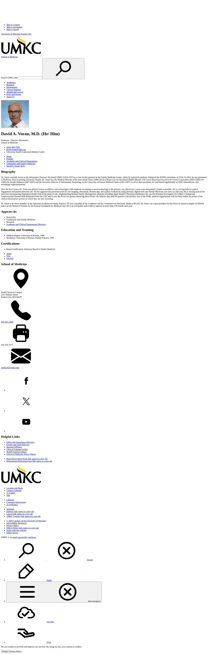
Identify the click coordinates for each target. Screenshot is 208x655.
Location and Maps (14, 488)
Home (9, 156)
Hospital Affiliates (14, 447)
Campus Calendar (13, 490)
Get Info (10, 258)
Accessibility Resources (16, 523)
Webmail (10, 509)
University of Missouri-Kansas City (16, 34)
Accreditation (12, 505)
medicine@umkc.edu (10, 367)
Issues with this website (16, 530)
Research (10, 85)
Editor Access (12, 533)
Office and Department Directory (20, 442)
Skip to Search (12, 29)
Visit (8, 256)
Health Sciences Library (16, 452)
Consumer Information (16, 502)
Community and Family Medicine (20, 163)
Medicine (9, 57)
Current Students (13, 89)
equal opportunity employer (24, 537)
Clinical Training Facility (17, 449)
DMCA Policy (22, 528)
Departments (11, 87)
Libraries (10, 500)
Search (49, 560)
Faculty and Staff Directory (18, 445)
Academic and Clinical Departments (21, 161)
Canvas (19, 514)
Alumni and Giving (14, 92)
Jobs (8, 495)
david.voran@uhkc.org (16, 149)
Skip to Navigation (14, 27)
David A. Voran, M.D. (15, 166)
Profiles (9, 159)
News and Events (13, 94)
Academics (11, 82)
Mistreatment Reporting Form (29, 461)
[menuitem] (106, 551)
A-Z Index (10, 493)
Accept (5, 651)
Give (28, 642)
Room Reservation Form (26, 459)
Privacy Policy (12, 525)
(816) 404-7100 (13, 147)
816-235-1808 (7, 322)
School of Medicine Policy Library (21, 454)
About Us (10, 97)
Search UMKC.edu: (9, 78)
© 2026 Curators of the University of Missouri (26, 521)
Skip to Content (13, 25)
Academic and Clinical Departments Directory (26, 224)
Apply (9, 254)
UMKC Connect (23, 516)
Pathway (20, 511)
